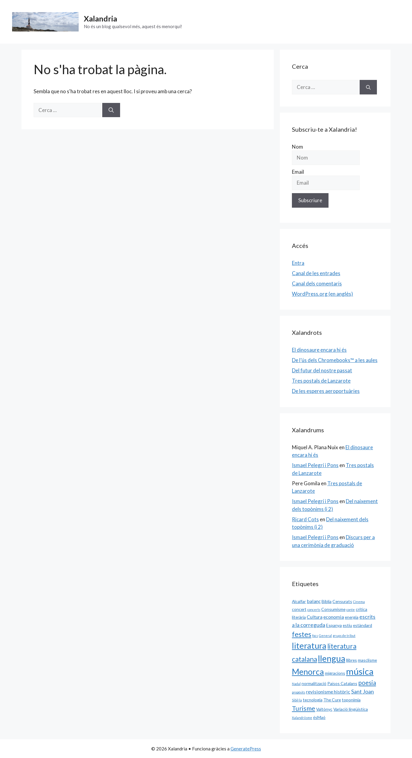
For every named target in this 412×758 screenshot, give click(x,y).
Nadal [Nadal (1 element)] (296, 684)
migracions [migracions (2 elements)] (335, 673)
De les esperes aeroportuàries (326, 391)
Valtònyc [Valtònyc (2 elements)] (324, 709)
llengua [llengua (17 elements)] (331, 658)
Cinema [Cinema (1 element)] (359, 602)
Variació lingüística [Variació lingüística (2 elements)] (350, 709)
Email (298, 172)
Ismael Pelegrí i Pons (315, 465)
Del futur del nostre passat (322, 370)
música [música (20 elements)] (360, 671)
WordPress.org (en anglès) (322, 294)
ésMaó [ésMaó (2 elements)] (319, 717)
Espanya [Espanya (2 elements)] (334, 625)
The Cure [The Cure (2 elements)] (332, 699)
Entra (298, 263)
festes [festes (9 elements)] (301, 634)
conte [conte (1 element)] (350, 609)
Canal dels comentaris (317, 283)
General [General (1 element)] (325, 636)
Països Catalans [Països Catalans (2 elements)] (342, 683)
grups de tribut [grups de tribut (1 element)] (344, 636)
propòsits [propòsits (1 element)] (298, 692)
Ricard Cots (305, 519)
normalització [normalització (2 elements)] (314, 683)
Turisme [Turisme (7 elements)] (303, 708)
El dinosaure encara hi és (319, 350)
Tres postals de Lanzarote (321, 380)
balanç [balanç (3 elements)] (314, 601)
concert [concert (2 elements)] (299, 609)
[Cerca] (111, 110)
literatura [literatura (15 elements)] (309, 646)
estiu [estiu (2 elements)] (347, 625)
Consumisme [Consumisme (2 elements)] (333, 609)
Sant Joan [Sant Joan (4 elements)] (362, 691)
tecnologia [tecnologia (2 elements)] (312, 699)
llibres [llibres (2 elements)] (351, 660)
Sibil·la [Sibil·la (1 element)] (297, 700)
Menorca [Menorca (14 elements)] (308, 672)
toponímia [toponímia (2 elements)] (351, 699)
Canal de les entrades (316, 273)
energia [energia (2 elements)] (351, 617)
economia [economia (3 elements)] (333, 617)
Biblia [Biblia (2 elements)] (327, 601)
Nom (297, 146)
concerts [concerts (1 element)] (313, 609)
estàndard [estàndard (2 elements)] (362, 625)
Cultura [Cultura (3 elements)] (314, 617)
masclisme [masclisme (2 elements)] (367, 660)
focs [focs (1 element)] (315, 636)
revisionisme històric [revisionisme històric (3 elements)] (328, 691)
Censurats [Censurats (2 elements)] (342, 601)
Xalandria (100, 18)
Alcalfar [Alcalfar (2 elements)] (299, 601)
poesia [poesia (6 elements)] (367, 682)
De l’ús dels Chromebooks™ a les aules (335, 360)
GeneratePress (246, 748)
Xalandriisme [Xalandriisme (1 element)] (302, 718)
